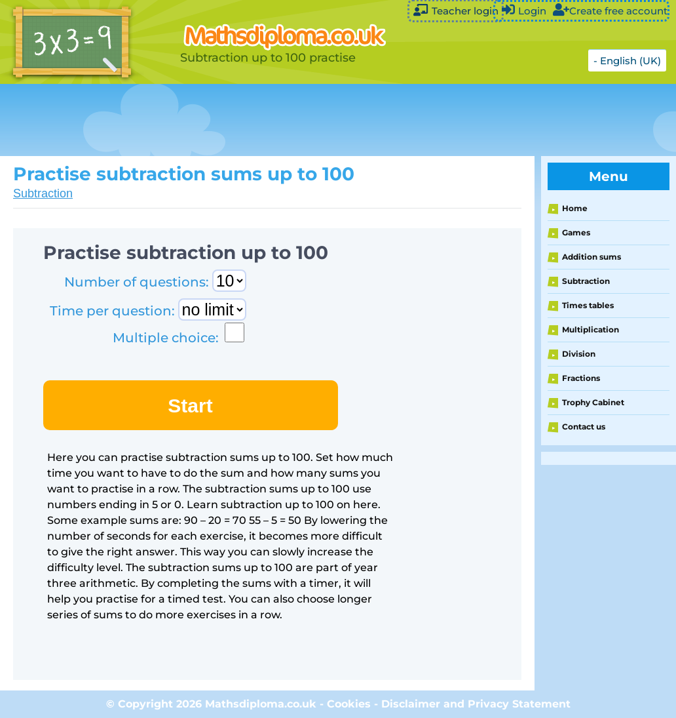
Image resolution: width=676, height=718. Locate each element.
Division (578, 354)
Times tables (588, 305)
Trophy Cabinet (593, 402)
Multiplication (590, 329)
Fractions (581, 378)
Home (575, 208)
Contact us (583, 426)
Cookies (349, 704)
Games (576, 232)
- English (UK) (627, 60)
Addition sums (591, 257)
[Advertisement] (327, 120)
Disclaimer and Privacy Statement (476, 704)
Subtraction (43, 193)
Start (190, 405)
